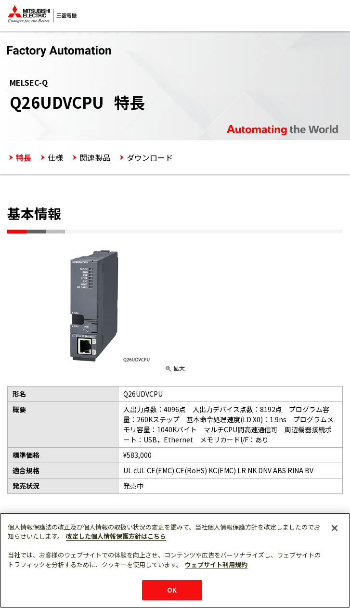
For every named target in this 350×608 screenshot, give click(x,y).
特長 (23, 157)
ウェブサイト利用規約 (216, 564)
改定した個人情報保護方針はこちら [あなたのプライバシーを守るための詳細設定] (116, 536)
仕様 (55, 157)
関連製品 (94, 157)
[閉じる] (334, 528)
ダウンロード (150, 157)
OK (172, 590)
